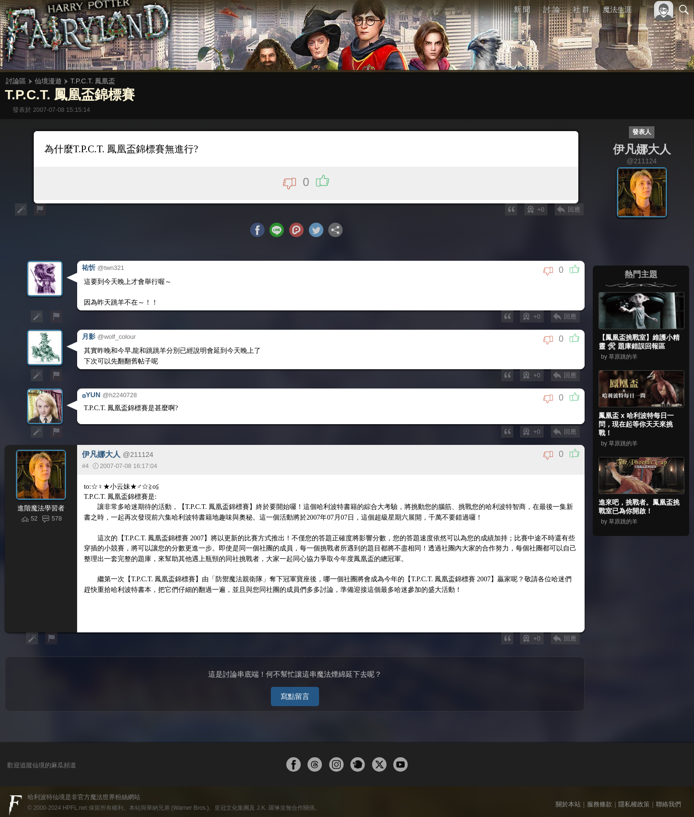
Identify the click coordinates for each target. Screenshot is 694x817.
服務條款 (599, 796)
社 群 (581, 9)
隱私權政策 (634, 796)
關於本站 (568, 796)
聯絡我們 (668, 796)
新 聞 (522, 9)
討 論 (552, 9)
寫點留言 (294, 688)
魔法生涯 (617, 9)
